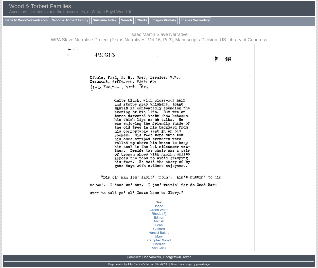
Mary (159, 236)
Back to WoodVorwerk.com (26, 20)
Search (126, 20)
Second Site (152, 264)
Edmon (159, 217)
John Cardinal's (136, 264)
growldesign (203, 264)
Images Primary (164, 20)
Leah (159, 225)
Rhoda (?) (159, 214)
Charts (142, 20)
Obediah (159, 244)
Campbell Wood (159, 240)
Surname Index (104, 20)
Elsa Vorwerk (151, 257)
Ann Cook (159, 248)
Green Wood (159, 210)
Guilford (159, 229)
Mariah (159, 221)
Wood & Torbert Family (70, 20)
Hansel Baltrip (159, 233)
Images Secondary (195, 20)
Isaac (159, 206)
